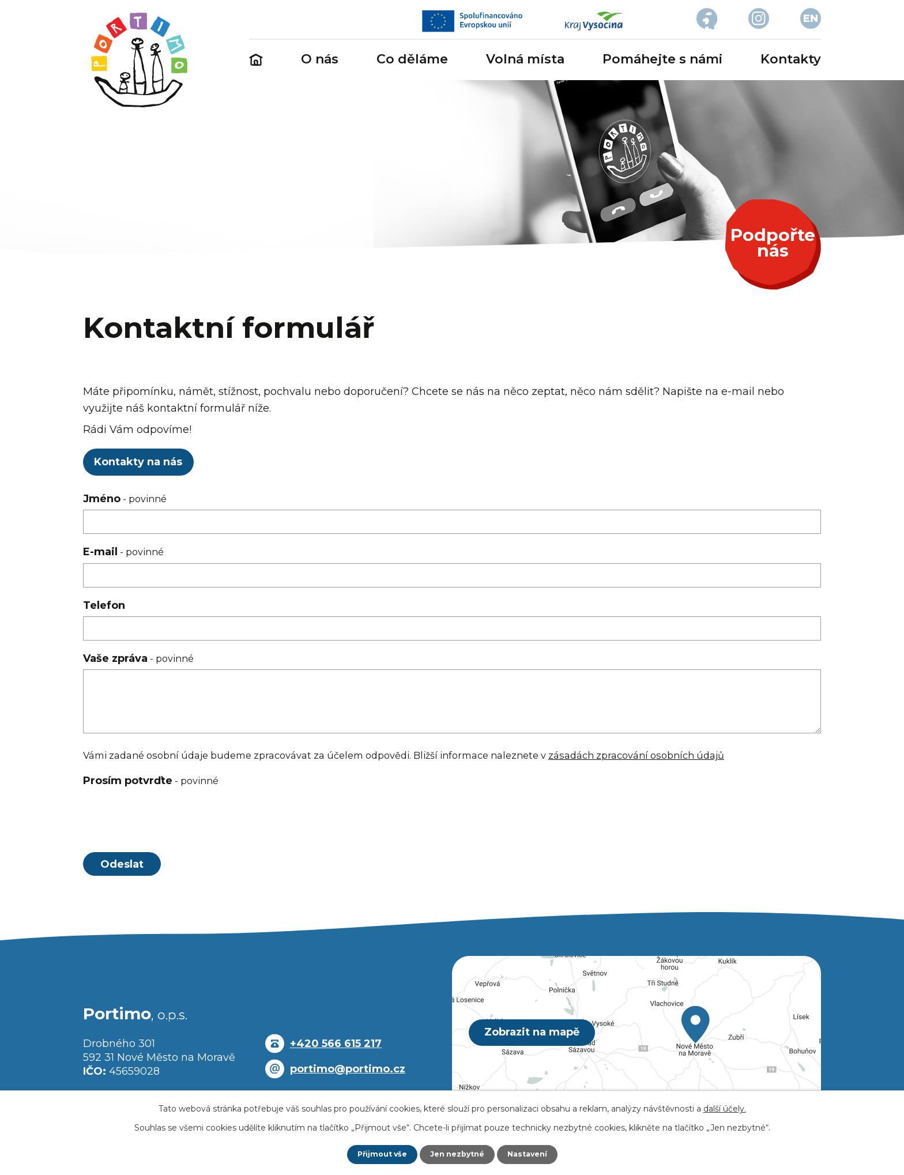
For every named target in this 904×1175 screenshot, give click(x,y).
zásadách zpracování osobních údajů (636, 755)
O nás (319, 59)
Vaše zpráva (138, 658)
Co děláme (412, 59)
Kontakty (790, 59)
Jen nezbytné (457, 1153)
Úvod (256, 60)
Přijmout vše (377, 1153)
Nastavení (533, 1153)
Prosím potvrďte (151, 780)
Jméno (125, 498)
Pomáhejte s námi (662, 59)
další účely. (724, 1107)
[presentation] (170, 819)
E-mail (123, 551)
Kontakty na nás (143, 461)
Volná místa (525, 59)
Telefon (104, 605)
